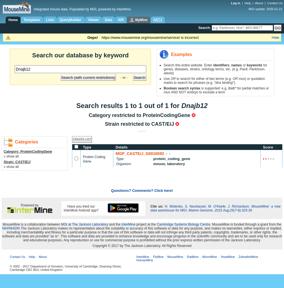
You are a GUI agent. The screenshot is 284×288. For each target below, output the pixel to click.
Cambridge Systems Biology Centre (183, 224)
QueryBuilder (71, 20)
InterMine (128, 224)
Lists (50, 20)
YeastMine (227, 256)
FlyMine (158, 256)
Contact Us (275, 3)
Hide (275, 37)
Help (248, 3)
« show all (11, 156)
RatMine (193, 256)
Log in (236, 3)
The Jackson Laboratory (90, 224)
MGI (64, 224)
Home (13, 20)
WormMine (209, 256)
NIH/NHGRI (11, 228)
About (259, 3)
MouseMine (175, 256)
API (121, 20)
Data (108, 20)
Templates (32, 20)
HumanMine (144, 260)
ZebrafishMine (248, 256)
